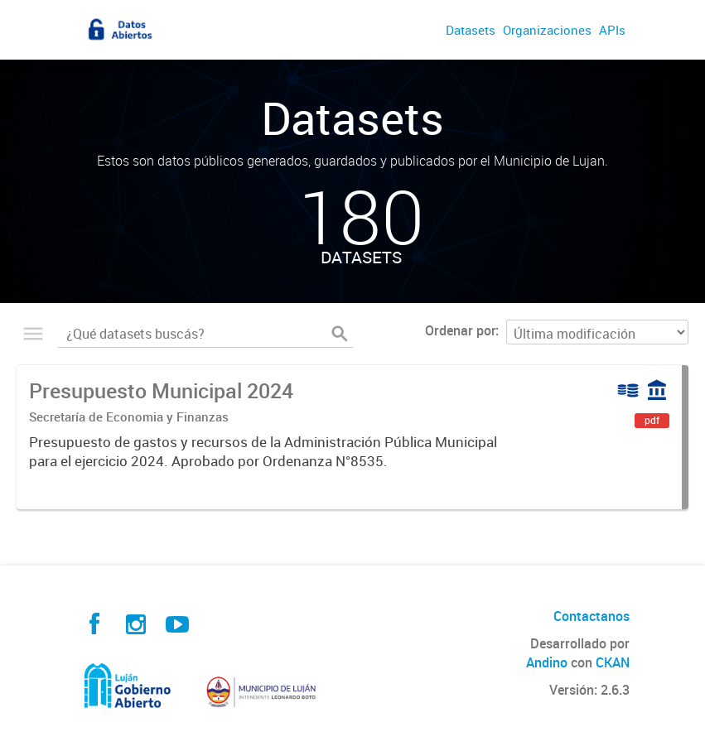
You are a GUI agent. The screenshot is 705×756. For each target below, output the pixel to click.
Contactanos (591, 616)
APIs (612, 30)
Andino (546, 662)
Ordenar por (460, 330)
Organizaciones (547, 30)
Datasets (470, 30)
